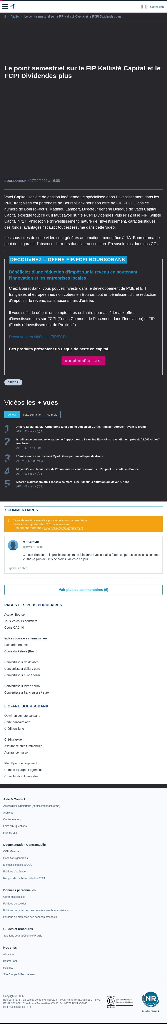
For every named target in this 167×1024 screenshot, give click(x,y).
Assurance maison (16, 752)
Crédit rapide (13, 739)
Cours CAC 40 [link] (14, 627)
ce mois (52, 414)
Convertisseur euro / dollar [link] (22, 675)
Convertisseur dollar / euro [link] (22, 668)
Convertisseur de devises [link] (21, 662)
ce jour (12, 414)
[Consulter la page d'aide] (146, 6)
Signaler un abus (17, 568)
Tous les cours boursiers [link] (20, 621)
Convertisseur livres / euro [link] (22, 686)
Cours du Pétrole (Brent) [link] (20, 651)
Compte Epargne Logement (23, 770)
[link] (31, 805)
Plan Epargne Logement (20, 763)
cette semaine (32, 414)
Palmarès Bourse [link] (16, 645)
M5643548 (31, 542)
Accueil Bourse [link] (14, 614)
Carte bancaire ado (17, 722)
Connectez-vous (59, 524)
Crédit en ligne (14, 728)
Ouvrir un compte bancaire (22, 715)
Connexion (157, 6)
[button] (5, 6)
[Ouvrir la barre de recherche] (142, 6)
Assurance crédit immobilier (23, 746)
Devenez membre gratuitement (63, 528)
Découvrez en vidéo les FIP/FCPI (38, 337)
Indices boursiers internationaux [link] (25, 638)
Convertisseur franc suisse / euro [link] (26, 692)
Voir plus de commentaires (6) (83, 590)
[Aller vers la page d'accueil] (12, 6)
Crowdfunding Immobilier (21, 776)
